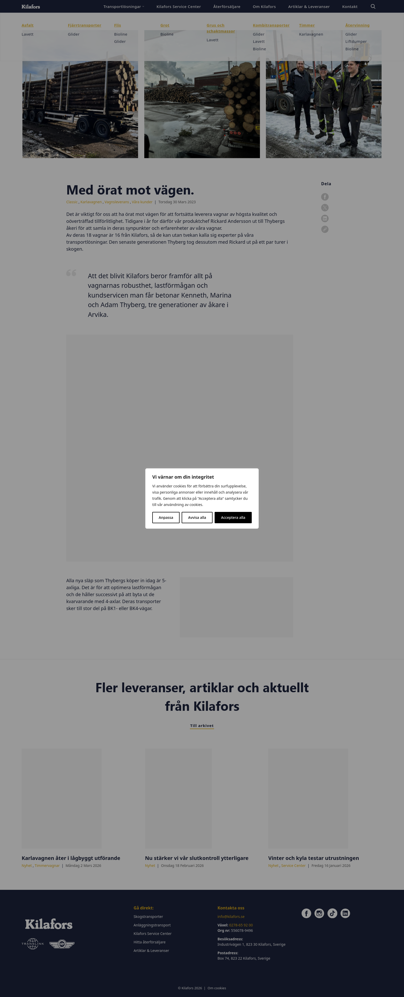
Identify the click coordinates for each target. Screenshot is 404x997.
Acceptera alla (233, 517)
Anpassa (166, 517)
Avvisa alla (197, 517)
